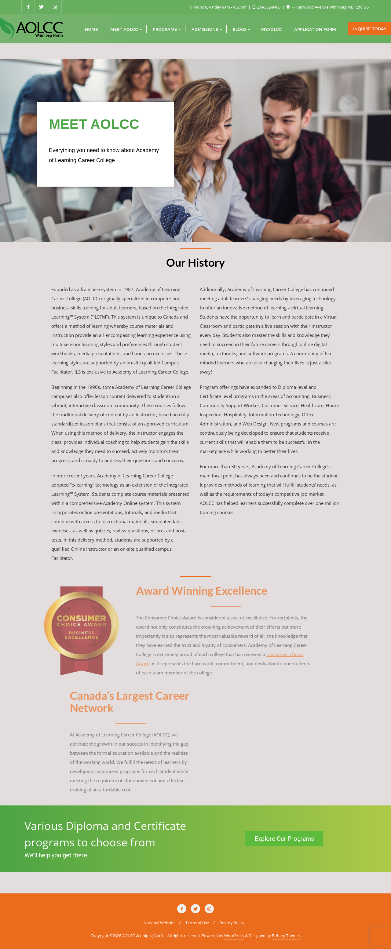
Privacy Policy (232, 922)
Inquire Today (369, 28)
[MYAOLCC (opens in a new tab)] (271, 29)
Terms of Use (197, 922)
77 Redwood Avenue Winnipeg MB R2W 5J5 (328, 7)
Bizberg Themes (286, 935)
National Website (159, 922)
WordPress (234, 935)
